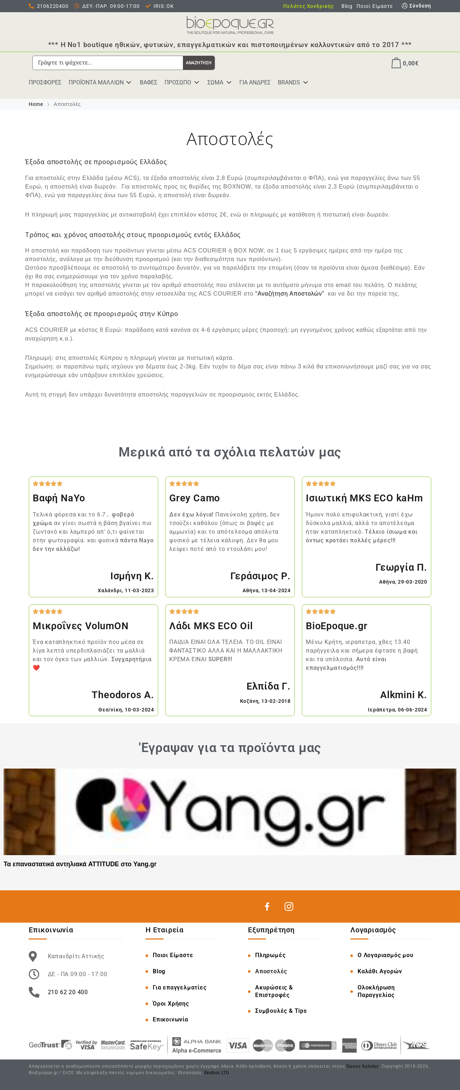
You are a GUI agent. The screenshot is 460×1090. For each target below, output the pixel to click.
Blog (347, 6)
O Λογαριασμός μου (386, 954)
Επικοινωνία (170, 1019)
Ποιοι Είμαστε (173, 954)
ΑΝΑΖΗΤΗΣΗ (199, 62)
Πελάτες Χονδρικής (308, 6)
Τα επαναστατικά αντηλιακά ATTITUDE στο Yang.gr (80, 863)
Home (37, 104)
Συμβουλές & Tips (281, 1010)
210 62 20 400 (68, 991)
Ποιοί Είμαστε (374, 6)
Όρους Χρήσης (362, 1065)
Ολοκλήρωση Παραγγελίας (376, 991)
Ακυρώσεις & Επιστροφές (274, 991)
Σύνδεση (415, 5)
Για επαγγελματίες (180, 987)
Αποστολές (271, 971)
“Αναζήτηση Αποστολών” (290, 294)
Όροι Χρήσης (171, 1003)
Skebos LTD (216, 1072)
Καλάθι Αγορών (380, 971)
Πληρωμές (270, 954)
